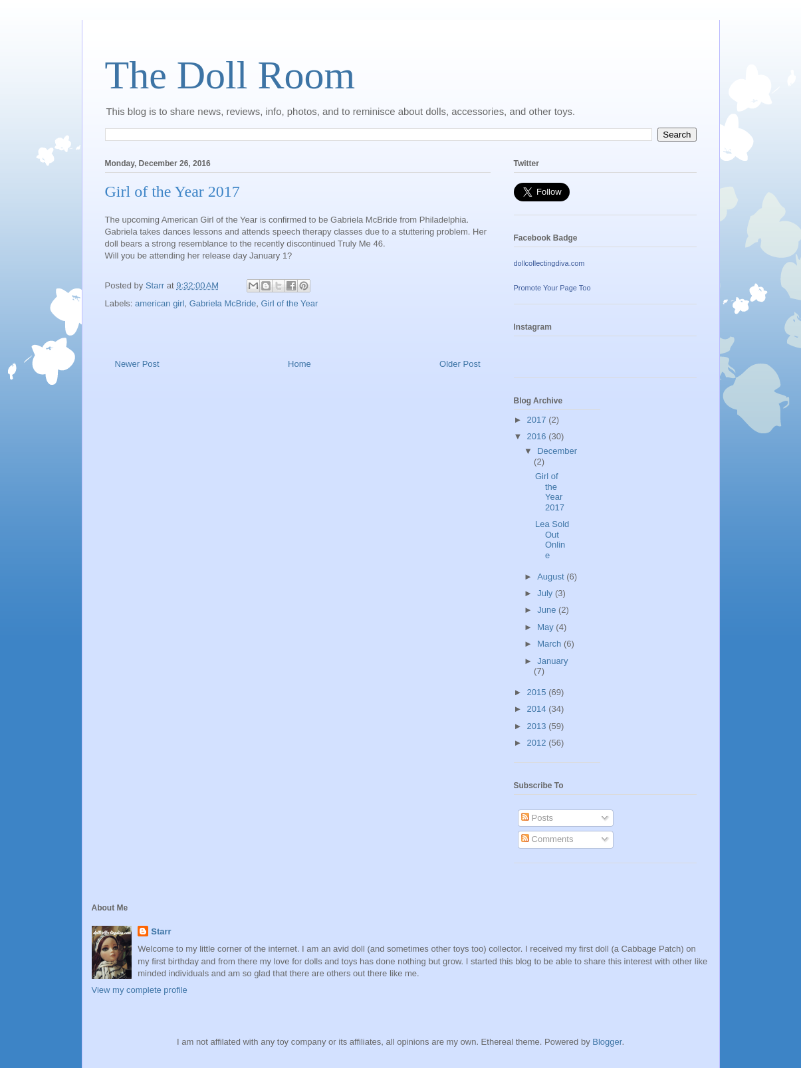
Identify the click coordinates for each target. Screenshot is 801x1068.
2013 (538, 726)
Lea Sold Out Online (552, 539)
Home (299, 364)
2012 (538, 743)
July (546, 593)
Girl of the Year (289, 303)
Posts (537, 818)
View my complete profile (139, 990)
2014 (538, 709)
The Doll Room (230, 75)
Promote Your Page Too (552, 288)
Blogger (607, 1042)
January (552, 661)
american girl (159, 303)
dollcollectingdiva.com (549, 263)
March (550, 644)
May (546, 627)
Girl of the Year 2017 (549, 491)
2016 (538, 436)
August (551, 577)
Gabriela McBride (222, 303)
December (557, 451)
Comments (547, 839)
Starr (161, 931)
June (547, 610)
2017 (538, 420)
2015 (538, 692)
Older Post (459, 364)
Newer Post (137, 364)
